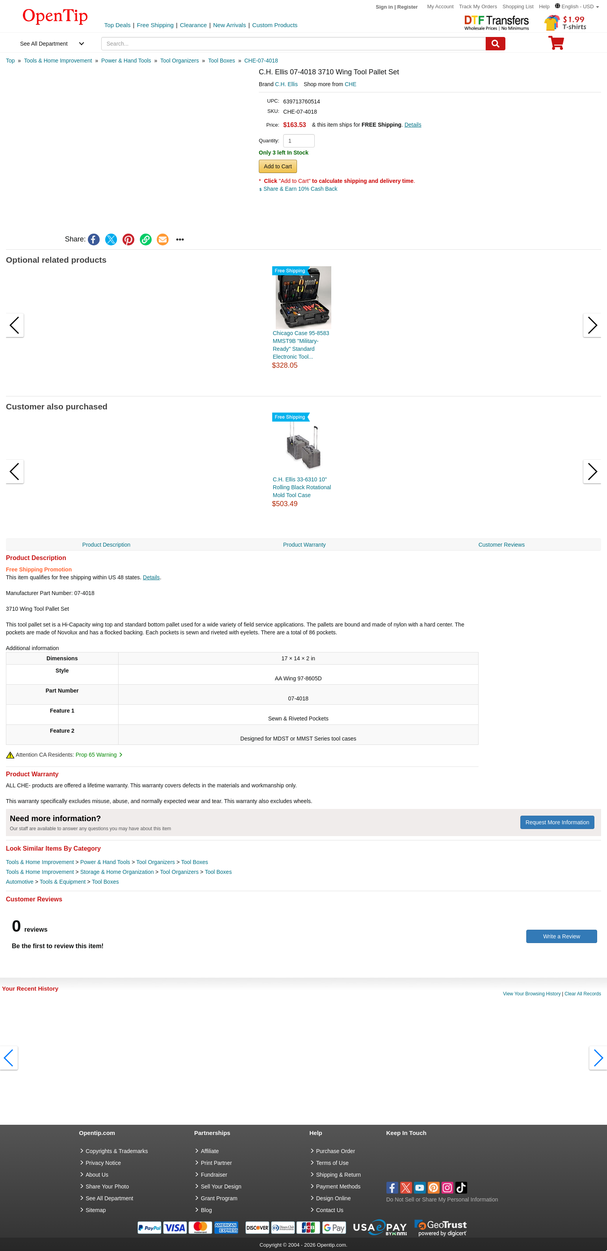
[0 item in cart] (556, 45)
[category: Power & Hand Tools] (126, 60)
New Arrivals (229, 25)
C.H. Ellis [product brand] (286, 84)
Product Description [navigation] (106, 545)
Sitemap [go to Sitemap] (96, 1210)
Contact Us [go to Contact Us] (329, 1210)
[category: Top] (10, 60)
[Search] (495, 43)
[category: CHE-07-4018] (261, 60)
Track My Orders (478, 6)
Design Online (333, 1198)
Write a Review (561, 936)
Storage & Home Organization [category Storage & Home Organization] (117, 872)
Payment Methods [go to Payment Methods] (338, 1186)
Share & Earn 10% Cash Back (298, 189)
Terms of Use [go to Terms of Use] (332, 1163)
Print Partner (216, 1163)
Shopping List (518, 6)
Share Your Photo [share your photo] (107, 1186)
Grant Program (219, 1198)
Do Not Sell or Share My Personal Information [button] (442, 1199)
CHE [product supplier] (350, 84)
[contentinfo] (55, 16)
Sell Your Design (221, 1186)
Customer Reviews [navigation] (502, 545)
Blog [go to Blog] (206, 1210)
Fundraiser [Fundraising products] (214, 1175)
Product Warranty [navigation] (304, 545)
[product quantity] (299, 140)
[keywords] (293, 43)
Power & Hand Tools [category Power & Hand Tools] (105, 862)
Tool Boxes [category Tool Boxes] (194, 862)
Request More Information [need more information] (557, 822)
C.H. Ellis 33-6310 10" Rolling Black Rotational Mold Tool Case (302, 487)
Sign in (384, 7)
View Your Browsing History (532, 994)
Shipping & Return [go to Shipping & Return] (338, 1175)
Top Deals (117, 25)
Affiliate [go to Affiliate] (210, 1151)
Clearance (193, 25)
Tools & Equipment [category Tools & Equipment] (63, 882)
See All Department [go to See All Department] (110, 1198)
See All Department (44, 44)
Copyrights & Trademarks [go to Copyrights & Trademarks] (117, 1151)
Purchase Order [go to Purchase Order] (335, 1151)
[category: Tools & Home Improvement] (58, 60)
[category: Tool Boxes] (221, 60)
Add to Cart (278, 166)
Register (407, 7)
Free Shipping (155, 25)
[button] (577, 6)
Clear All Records (582, 994)
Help (544, 6)
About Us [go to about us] (97, 1175)
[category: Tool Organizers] (179, 60)
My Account (440, 6)
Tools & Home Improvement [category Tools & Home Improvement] (40, 862)
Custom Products (274, 25)
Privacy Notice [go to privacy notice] (103, 1163)
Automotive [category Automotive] (19, 882)
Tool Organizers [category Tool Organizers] (155, 862)
